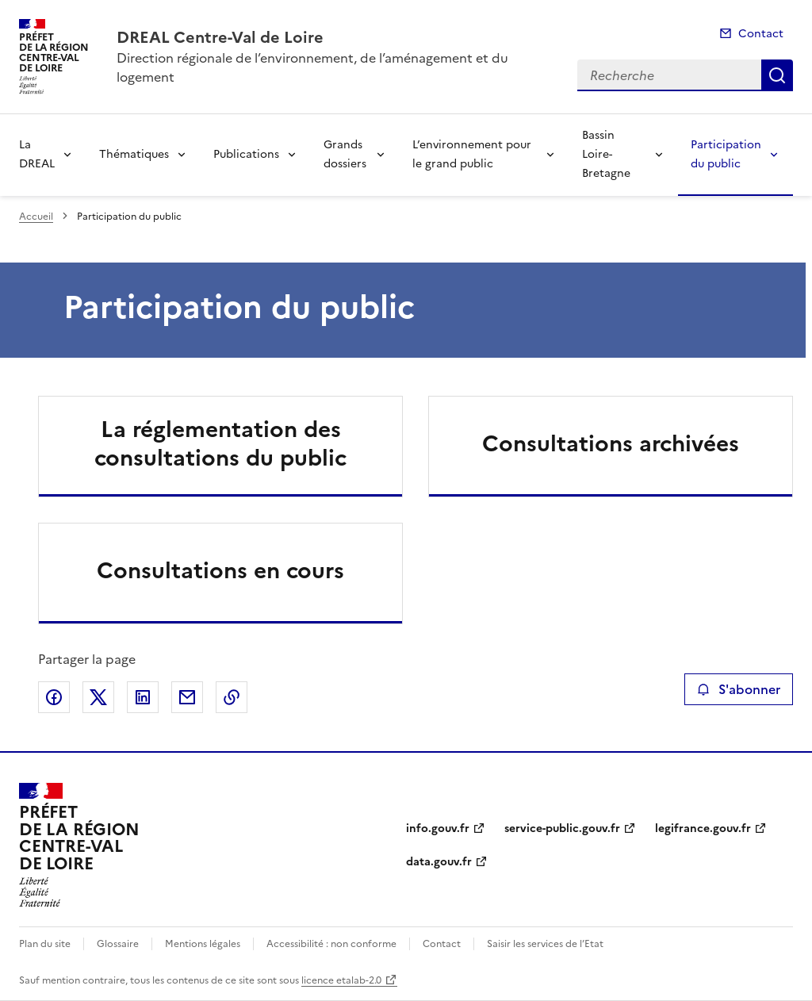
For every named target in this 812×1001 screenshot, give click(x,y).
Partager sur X (98, 697)
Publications (246, 154)
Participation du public (726, 154)
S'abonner (738, 689)
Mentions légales (202, 944)
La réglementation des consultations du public (220, 443)
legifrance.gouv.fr (703, 828)
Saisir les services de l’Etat (545, 944)
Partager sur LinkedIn (143, 697)
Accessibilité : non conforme (331, 944)
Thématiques (134, 154)
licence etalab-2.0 (341, 980)
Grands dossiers (345, 154)
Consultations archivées (610, 443)
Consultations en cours (220, 570)
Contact (760, 33)
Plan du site (45, 944)
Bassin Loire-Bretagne (606, 154)
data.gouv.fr (439, 861)
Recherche (777, 75)
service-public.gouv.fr (562, 828)
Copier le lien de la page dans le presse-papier (231, 697)
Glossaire (118, 944)
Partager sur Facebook (54, 697)
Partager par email (187, 697)
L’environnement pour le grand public (471, 154)
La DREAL (37, 154)
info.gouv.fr (437, 828)
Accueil (36, 216)
